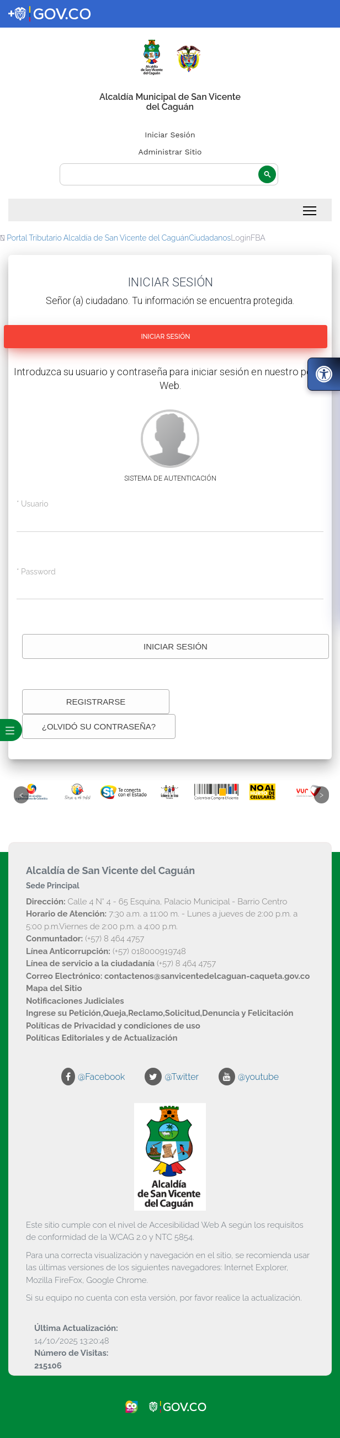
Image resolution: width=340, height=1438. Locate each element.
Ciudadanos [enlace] (210, 237)
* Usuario (32, 503)
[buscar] (169, 175)
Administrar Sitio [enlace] (170, 151)
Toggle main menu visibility (310, 207)
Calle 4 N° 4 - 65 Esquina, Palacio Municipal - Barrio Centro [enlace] (156, 902)
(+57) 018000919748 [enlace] (106, 951)
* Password (36, 571)
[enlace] (11, 14)
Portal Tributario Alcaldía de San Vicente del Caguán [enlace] (98, 237)
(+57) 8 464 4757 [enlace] (85, 939)
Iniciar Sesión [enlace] (170, 134)
